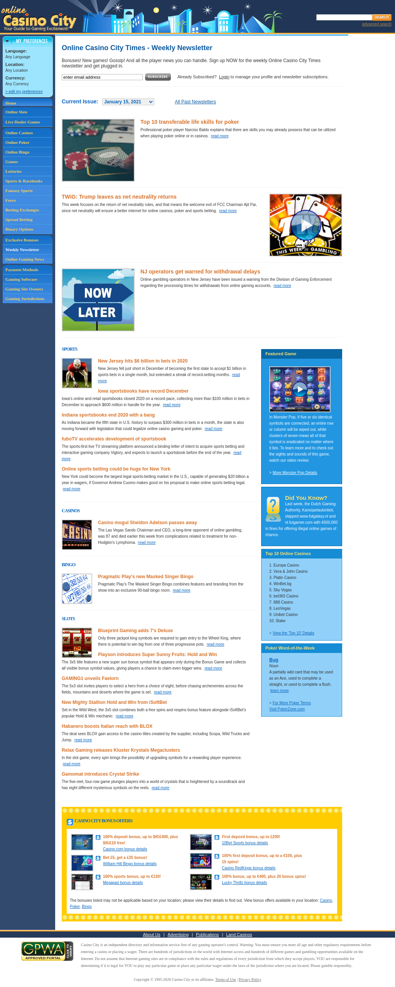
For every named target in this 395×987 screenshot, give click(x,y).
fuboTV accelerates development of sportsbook (114, 439)
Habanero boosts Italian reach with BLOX (107, 726)
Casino (326, 900)
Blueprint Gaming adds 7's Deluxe (135, 630)
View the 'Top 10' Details (293, 633)
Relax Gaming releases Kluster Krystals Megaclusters (121, 750)
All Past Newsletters (195, 102)
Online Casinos (19, 132)
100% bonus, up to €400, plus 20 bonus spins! (264, 876)
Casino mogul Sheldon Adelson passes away (147, 522)
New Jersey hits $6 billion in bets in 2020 (142, 361)
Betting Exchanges (22, 210)
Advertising (178, 934)
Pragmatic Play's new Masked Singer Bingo (146, 576)
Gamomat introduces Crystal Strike (100, 774)
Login (224, 76)
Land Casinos (239, 934)
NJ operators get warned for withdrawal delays (200, 271)
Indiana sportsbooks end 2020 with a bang (108, 415)
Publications (207, 934)
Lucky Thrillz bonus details (244, 883)
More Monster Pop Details (295, 473)
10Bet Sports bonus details (245, 843)
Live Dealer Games (22, 122)
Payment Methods (21, 269)
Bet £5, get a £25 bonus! (125, 857)
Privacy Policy (250, 979)
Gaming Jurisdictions (24, 298)
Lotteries (13, 171)
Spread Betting (18, 219)
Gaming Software (21, 279)
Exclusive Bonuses (22, 240)
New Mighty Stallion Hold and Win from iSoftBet (114, 702)
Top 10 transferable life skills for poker (189, 122)
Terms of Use (225, 979)
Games (11, 161)
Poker (75, 906)
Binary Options (19, 229)
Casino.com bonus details (125, 849)
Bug (273, 660)
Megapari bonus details (123, 883)
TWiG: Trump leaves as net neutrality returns (119, 197)
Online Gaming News (24, 259)
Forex (10, 200)
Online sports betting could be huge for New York (116, 469)
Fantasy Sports (19, 190)
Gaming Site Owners (24, 289)
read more (220, 136)
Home (10, 103)
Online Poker (17, 142)
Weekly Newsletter (22, 249)
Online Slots (16, 112)
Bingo (87, 906)
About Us (151, 934)
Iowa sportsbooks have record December (143, 391)
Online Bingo (17, 152)
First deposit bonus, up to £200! (251, 837)
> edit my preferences (23, 91)
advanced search (377, 24)
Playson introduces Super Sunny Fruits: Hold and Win (157, 654)
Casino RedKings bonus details (248, 868)
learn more (279, 690)
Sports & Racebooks (23, 181)
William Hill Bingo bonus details (130, 864)
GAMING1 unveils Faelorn (90, 678)
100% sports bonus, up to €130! (132, 876)
